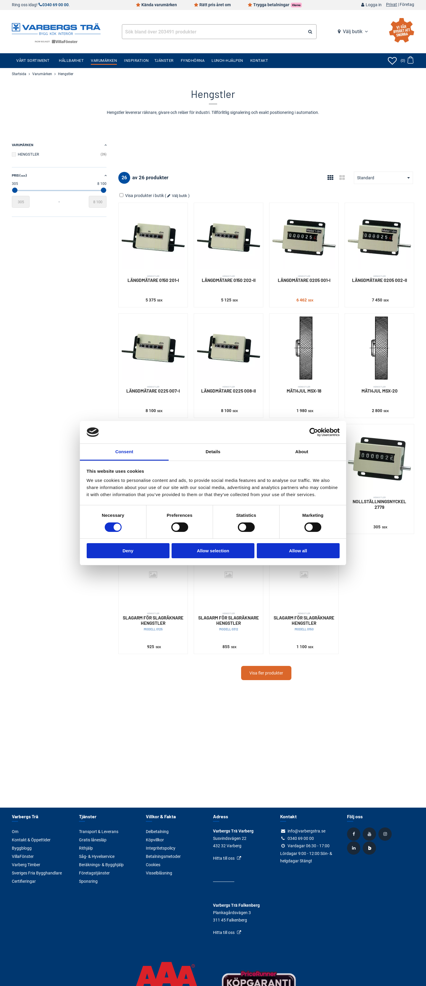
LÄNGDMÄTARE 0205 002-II (379, 279)
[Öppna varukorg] (407, 60)
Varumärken (104, 60)
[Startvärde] (21, 202)
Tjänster (164, 60)
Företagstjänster (94, 873)
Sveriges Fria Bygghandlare (37, 873)
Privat (391, 5)
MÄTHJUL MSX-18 (303, 389)
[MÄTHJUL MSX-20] (379, 348)
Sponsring (88, 881)
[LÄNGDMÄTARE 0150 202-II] (228, 237)
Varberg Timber (26, 864)
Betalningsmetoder (163, 856)
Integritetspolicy (160, 848)
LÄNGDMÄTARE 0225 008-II (228, 389)
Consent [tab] (124, 451)
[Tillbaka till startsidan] (56, 28)
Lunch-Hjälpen (227, 60)
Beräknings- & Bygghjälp (101, 864)
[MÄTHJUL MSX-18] (304, 348)
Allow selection (213, 550)
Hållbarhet (71, 60)
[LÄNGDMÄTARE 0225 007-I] (153, 348)
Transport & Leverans (98, 831)
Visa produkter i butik (142, 195)
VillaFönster (23, 856)
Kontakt (259, 60)
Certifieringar (24, 881)
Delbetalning (157, 831)
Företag (407, 5)
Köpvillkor (155, 839)
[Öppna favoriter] (392, 60)
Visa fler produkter (266, 673)
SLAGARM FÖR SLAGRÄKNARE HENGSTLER (153, 621)
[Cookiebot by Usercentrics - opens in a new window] (314, 432)
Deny (127, 550)
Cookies (153, 864)
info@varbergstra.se (306, 831)
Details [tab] (213, 451)
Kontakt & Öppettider (31, 839)
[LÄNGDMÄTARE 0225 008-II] (228, 348)
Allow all (298, 550)
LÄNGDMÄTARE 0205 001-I (303, 279)
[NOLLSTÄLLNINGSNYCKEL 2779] (379, 458)
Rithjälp (86, 848)
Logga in (374, 5)
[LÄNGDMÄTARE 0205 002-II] (379, 237)
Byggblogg (22, 848)
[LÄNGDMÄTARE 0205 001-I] (304, 237)
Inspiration (136, 60)
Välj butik (352, 31)
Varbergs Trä (25, 816)
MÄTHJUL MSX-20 (379, 389)
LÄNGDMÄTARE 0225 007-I (153, 389)
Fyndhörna (193, 60)
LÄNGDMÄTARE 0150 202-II (228, 279)
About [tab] (301, 451)
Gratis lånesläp (92, 839)
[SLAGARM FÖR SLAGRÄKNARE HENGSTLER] (153, 574)
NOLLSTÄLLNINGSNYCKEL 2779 (379, 503)
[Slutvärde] (97, 202)
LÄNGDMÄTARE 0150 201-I (153, 279)
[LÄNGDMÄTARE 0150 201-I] (153, 237)
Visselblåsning (159, 873)
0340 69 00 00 (55, 4)
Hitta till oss (224, 858)
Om (15, 831)
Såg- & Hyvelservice (96, 856)
